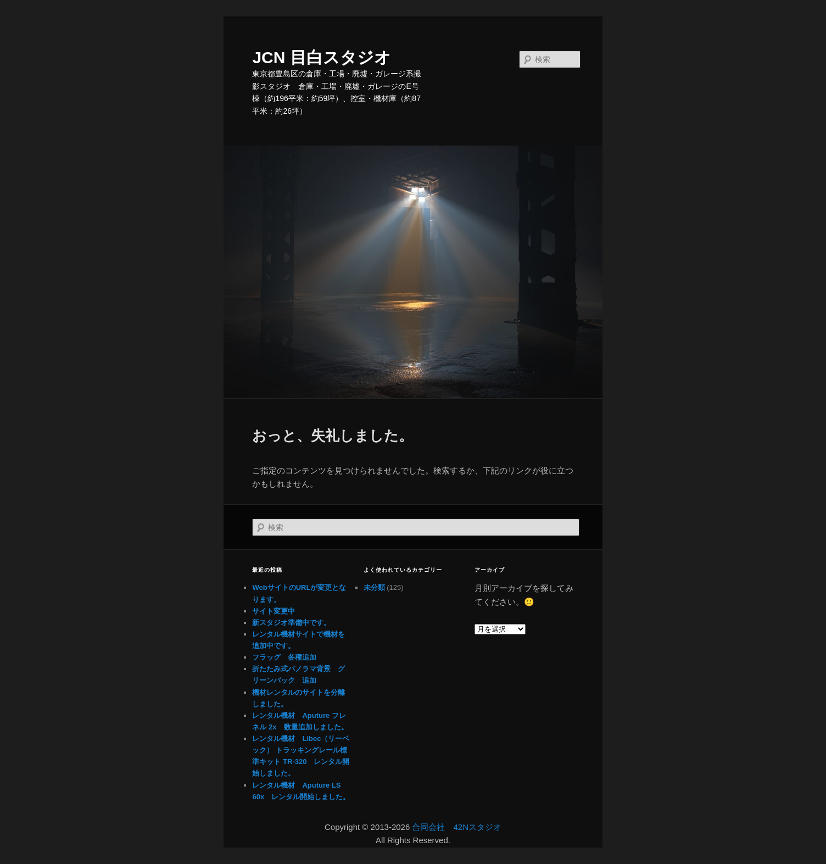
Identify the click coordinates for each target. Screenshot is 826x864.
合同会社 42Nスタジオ (456, 827)
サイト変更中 (273, 611)
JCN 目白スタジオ (321, 57)
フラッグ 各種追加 (284, 657)
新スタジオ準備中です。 (291, 622)
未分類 (374, 587)
